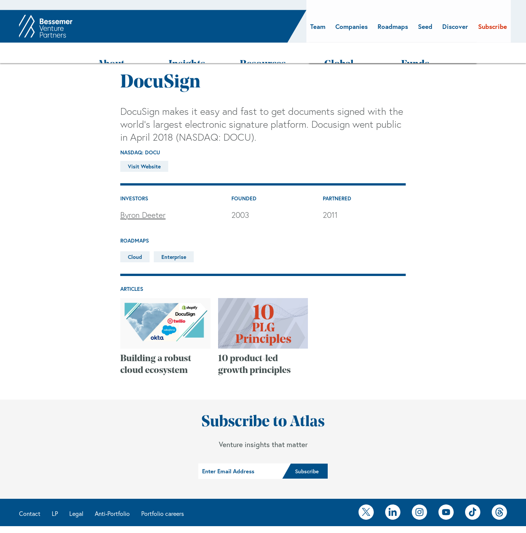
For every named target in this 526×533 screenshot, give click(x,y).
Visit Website (144, 146)
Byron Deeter (143, 195)
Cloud (135, 237)
